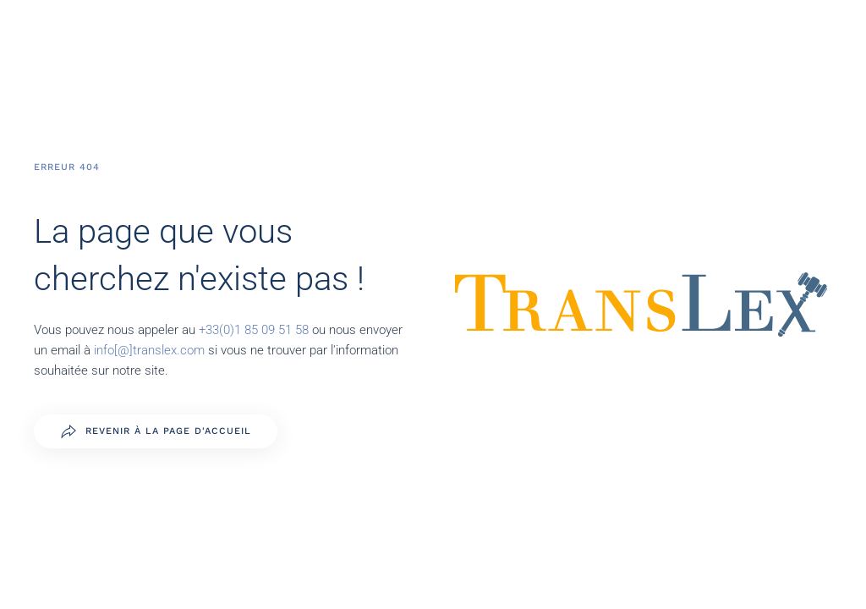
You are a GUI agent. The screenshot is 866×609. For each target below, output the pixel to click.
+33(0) (216, 329)
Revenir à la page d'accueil (155, 431)
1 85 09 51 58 (273, 329)
